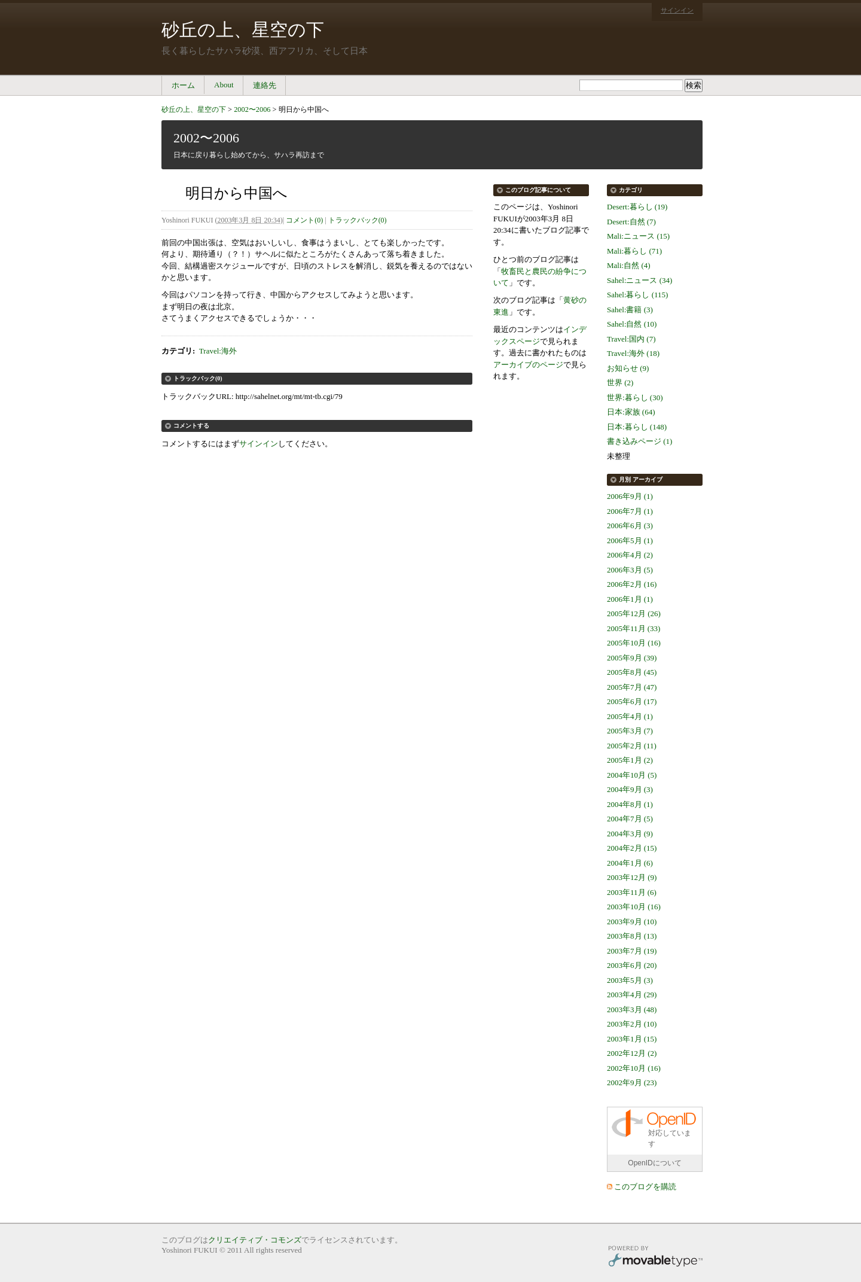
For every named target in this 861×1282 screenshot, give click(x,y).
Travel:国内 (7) (631, 338)
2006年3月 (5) (630, 569)
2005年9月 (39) (632, 657)
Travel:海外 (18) (633, 353)
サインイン (677, 10)
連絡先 (264, 85)
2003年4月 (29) (632, 994)
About (224, 84)
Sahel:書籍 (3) (630, 309)
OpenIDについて (654, 1163)
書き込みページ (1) (639, 441)
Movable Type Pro (655, 1258)
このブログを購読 (645, 1186)
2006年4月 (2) (630, 554)
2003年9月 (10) (632, 921)
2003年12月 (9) (632, 877)
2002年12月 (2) (632, 1053)
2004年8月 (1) (630, 804)
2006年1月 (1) (630, 599)
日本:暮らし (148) (637, 426)
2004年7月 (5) (630, 818)
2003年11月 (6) (632, 892)
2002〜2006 (252, 109)
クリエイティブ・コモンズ (254, 1239)
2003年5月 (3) (630, 980)
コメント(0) (304, 220)
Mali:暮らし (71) (634, 250)
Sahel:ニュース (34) (639, 280)
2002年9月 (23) (632, 1082)
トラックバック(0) (357, 220)
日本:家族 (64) (631, 411)
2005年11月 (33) (633, 628)
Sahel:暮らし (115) (637, 294)
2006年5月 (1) (630, 540)
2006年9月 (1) (630, 496)
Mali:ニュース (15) (638, 236)
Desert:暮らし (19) (637, 206)
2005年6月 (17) (632, 701)
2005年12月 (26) (634, 613)
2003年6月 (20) (632, 965)
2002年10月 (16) (634, 1068)
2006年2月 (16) (632, 584)
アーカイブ (647, 479)
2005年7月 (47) (632, 687)
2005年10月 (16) (634, 642)
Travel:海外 (218, 350)
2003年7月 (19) (632, 950)
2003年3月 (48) (632, 1009)
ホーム (183, 85)
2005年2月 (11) (632, 745)
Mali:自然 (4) (629, 265)
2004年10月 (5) (632, 775)
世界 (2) (620, 382)
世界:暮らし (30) (635, 397)
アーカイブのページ (528, 364)
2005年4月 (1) (630, 716)
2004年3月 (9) (630, 833)
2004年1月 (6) (630, 862)
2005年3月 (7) (630, 730)
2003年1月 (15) (632, 1038)
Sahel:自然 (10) (632, 323)
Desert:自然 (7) (631, 221)
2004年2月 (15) (632, 847)
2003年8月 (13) (632, 935)
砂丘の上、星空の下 (242, 29)
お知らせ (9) (628, 368)
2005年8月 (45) (632, 672)
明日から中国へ (304, 109)
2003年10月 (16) (634, 906)
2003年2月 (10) (632, 1023)
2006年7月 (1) (630, 511)
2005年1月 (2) (630, 760)
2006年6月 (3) (630, 525)
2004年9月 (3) (630, 789)
